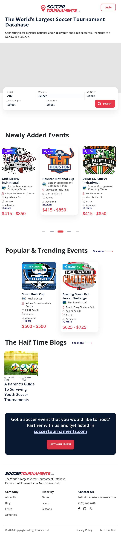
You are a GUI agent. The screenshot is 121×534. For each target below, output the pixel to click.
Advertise (11, 514)
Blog (8, 503)
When (41, 92)
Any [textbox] (9, 95)
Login (108, 7)
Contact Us (86, 492)
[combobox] (21, 96)
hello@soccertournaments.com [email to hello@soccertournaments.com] (97, 497)
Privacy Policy (84, 530)
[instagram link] (84, 508)
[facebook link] (79, 508)
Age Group (13, 100)
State (10, 91)
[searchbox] (102, 95)
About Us (10, 497)
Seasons (47, 509)
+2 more (67, 321)
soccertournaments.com (60, 431)
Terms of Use (108, 530)
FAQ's (8, 509)
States (45, 497)
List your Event (60, 444)
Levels (45, 503)
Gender (91, 91)
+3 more (6, 207)
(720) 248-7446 (86, 503)
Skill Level (51, 100)
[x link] (91, 508)
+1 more (26, 320)
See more (99, 251)
